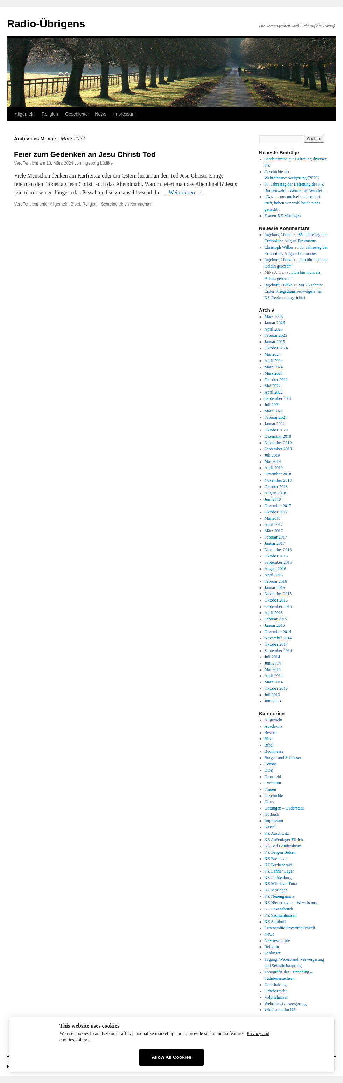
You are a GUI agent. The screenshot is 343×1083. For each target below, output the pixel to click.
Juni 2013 (273, 701)
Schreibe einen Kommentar (126, 204)
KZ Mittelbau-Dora (281, 883)
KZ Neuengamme (280, 896)
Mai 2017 (273, 518)
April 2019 (274, 467)
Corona (271, 764)
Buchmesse (274, 751)
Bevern (271, 732)
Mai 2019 (273, 461)
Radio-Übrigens (46, 23)
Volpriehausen (276, 997)
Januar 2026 (275, 322)
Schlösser (273, 953)
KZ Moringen (276, 890)
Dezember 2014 (278, 631)
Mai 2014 (273, 669)
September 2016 (278, 562)
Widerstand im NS (280, 1009)
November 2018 (278, 480)
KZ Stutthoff (275, 921)
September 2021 (278, 398)
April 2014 (274, 675)
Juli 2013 (272, 694)
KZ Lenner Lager (279, 871)
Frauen (270, 789)
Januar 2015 (275, 625)
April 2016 (274, 574)
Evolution (273, 782)
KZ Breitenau (276, 858)
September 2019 (278, 448)
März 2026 (274, 316)
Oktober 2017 (276, 511)
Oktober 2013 (276, 688)
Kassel (270, 827)
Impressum (124, 114)
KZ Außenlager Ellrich (284, 839)
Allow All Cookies (171, 1057)
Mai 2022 (273, 385)
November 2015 (278, 593)
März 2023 (274, 373)
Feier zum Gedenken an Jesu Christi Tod (85, 154)
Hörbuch (272, 814)
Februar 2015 (276, 619)
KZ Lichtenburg (278, 877)
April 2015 (274, 612)
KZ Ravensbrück (279, 909)
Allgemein (25, 114)
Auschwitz (273, 726)
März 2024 (274, 367)
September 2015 (278, 606)
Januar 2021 (275, 423)
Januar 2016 (275, 587)
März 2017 (274, 530)
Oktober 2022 (276, 379)
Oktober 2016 (276, 556)
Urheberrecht (276, 990)
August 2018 (275, 493)
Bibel (75, 204)
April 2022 (274, 392)
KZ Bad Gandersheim (283, 846)
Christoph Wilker (279, 247)
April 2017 (274, 524)
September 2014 (278, 650)
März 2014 (274, 682)
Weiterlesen (185, 192)
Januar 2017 (275, 543)
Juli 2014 (272, 656)
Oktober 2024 (276, 348)
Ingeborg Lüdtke (97, 163)
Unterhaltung (276, 984)
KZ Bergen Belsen (280, 852)
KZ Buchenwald (278, 864)
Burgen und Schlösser (283, 757)
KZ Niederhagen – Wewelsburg (291, 902)
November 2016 (278, 549)
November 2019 (278, 442)
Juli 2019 (272, 455)
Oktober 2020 (276, 430)
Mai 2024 (273, 354)
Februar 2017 (276, 537)
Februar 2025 (276, 335)
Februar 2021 (276, 417)
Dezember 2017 (278, 505)
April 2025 (274, 329)
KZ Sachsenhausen (281, 915)
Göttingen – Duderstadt (284, 808)
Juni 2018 (273, 499)
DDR (269, 770)
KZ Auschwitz (277, 833)
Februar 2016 (276, 581)
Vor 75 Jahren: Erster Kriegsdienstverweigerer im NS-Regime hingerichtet (294, 291)
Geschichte (76, 114)
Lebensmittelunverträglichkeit (290, 927)
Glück (270, 801)
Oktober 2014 (276, 644)
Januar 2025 (275, 341)
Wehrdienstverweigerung (286, 1003)
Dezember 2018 (278, 474)
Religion (50, 114)
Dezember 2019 (278, 436)
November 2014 (278, 638)
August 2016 (275, 568)
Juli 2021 (272, 404)
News (100, 114)
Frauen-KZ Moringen (283, 215)
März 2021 (274, 411)
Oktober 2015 (276, 600)
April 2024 (274, 360)
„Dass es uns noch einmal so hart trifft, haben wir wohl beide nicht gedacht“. (292, 203)
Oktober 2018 (276, 486)
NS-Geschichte (277, 940)
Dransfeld (273, 776)
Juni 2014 (273, 663)
